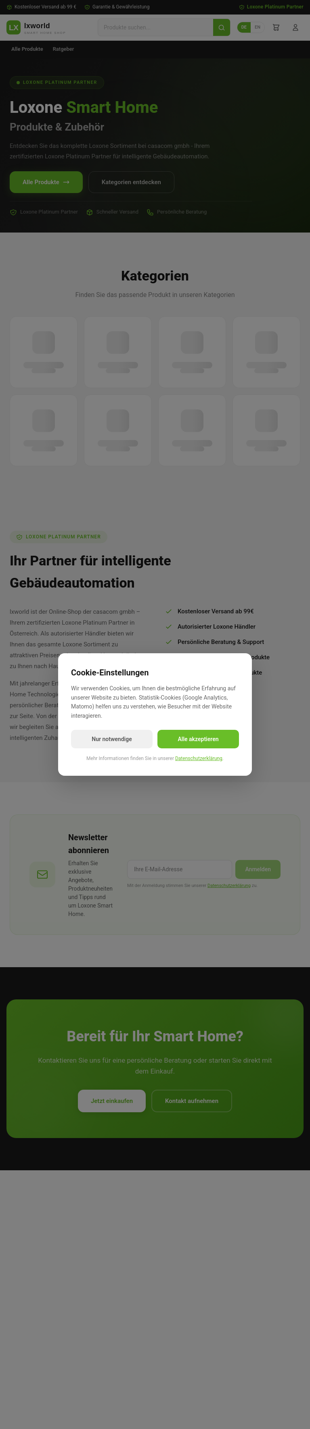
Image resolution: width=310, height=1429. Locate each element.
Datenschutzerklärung (198, 758)
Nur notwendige (112, 739)
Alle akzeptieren (198, 739)
